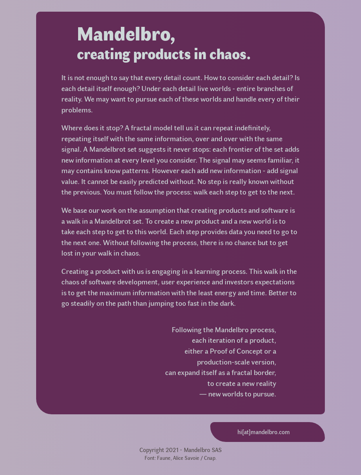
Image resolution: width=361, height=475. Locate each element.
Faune (164, 457)
